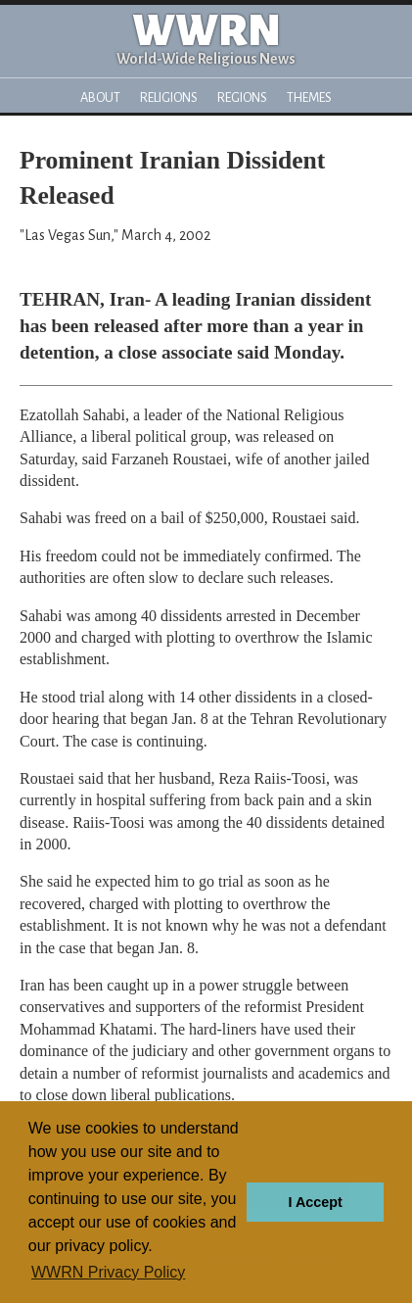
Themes (309, 97)
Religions (169, 97)
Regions (242, 97)
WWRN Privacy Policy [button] (108, 1272)
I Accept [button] (315, 1202)
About (100, 97)
